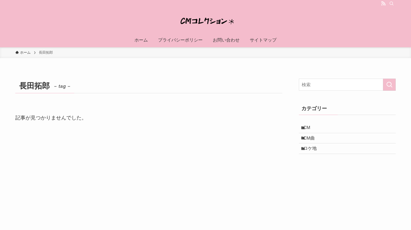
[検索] (391, 3)
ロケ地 (313, 155)
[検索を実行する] (389, 85)
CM (310, 129)
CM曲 (312, 142)
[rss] (383, 3)
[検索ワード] (347, 85)
